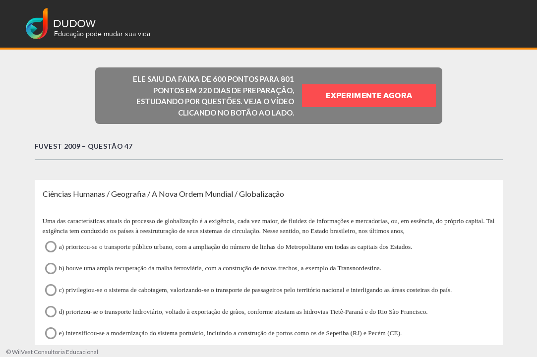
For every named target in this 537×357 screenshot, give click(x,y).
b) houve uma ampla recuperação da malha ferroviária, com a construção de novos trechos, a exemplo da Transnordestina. (213, 268)
